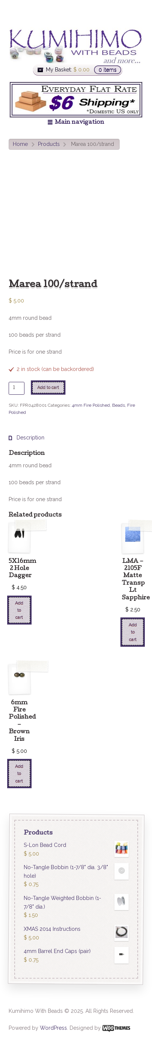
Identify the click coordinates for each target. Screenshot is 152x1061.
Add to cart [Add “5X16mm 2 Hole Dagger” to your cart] (19, 610)
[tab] (26, 437)
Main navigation (79, 123)
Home (20, 144)
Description (29, 438)
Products (49, 144)
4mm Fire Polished (91, 405)
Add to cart (48, 387)
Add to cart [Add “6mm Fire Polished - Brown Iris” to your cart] (19, 773)
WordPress (53, 1028)
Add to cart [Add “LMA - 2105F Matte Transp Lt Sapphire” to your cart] (133, 632)
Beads (118, 405)
